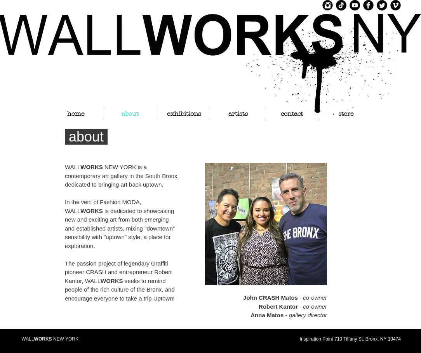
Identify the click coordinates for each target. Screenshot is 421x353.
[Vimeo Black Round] (395, 5)
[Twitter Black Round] (382, 5)
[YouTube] (355, 5)
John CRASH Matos (270, 297)
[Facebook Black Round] (368, 5)
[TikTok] (341, 5)
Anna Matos (267, 315)
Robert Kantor (278, 306)
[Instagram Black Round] (327, 5)
